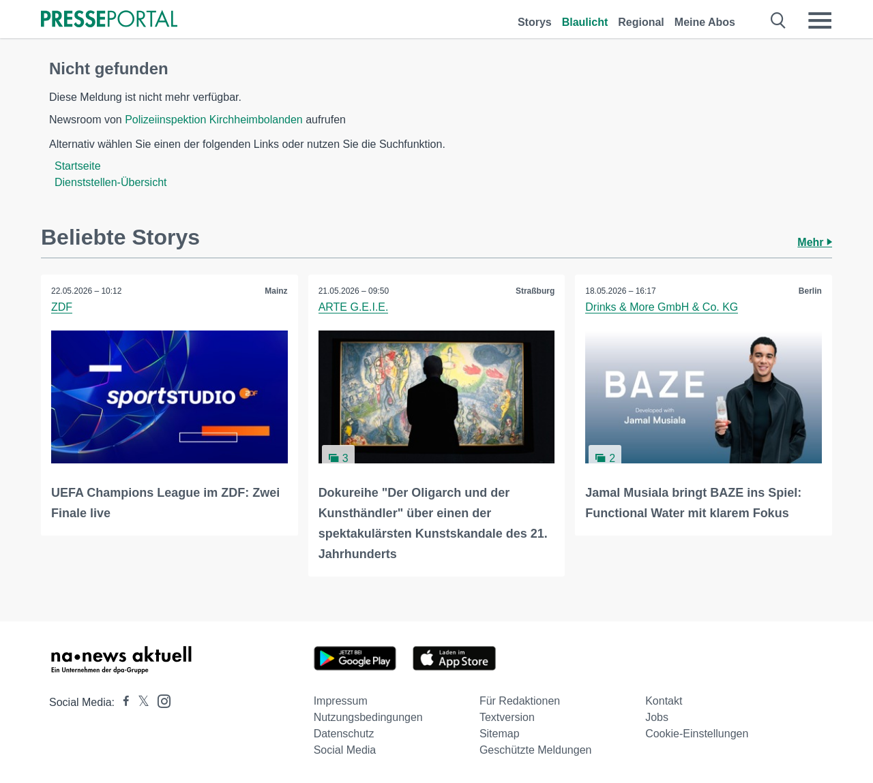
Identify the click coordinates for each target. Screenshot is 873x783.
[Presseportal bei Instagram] (160, 700)
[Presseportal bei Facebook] (122, 702)
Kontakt (663, 701)
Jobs (656, 717)
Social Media (345, 750)
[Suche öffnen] (778, 20)
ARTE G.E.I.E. (354, 307)
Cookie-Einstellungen (696, 733)
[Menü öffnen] (820, 20)
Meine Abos (705, 22)
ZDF (61, 307)
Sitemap (499, 733)
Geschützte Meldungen (535, 750)
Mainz (276, 291)
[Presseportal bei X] (139, 702)
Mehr (814, 242)
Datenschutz (344, 733)
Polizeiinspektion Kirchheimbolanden (214, 119)
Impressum (341, 701)
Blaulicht (585, 22)
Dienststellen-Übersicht (111, 182)
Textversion (507, 717)
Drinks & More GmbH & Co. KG (661, 307)
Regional (641, 22)
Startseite (78, 166)
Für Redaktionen (519, 701)
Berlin (810, 291)
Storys (535, 22)
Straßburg (535, 291)
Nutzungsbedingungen (368, 717)
